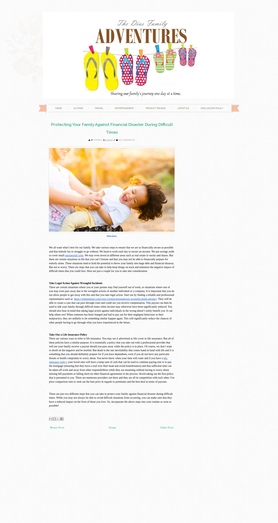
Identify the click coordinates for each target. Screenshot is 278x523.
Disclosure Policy (212, 108)
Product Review (156, 108)
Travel (99, 108)
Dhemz (98, 140)
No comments (127, 140)
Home (58, 108)
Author (78, 108)
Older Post (167, 427)
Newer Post (57, 427)
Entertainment (124, 108)
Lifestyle (183, 108)
